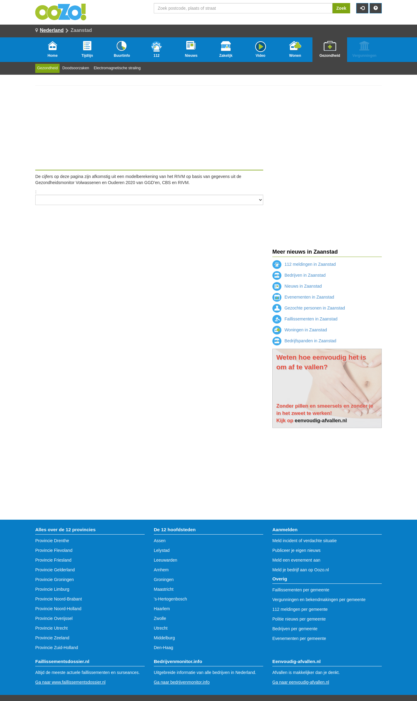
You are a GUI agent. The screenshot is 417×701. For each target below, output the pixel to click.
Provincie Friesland (53, 560)
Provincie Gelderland (55, 569)
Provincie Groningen (54, 579)
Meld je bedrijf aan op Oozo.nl (300, 569)
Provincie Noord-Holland (58, 608)
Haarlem (162, 608)
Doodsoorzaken (75, 68)
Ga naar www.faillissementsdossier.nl (70, 682)
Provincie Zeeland (52, 637)
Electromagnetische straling (117, 68)
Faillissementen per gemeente (300, 589)
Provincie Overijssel (54, 618)
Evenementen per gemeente (299, 638)
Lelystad (162, 550)
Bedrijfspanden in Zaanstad (304, 340)
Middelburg (164, 637)
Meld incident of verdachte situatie (304, 540)
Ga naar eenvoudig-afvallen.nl (300, 682)
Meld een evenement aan (296, 560)
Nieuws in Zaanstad (297, 286)
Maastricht (164, 589)
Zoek (341, 8)
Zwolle (160, 618)
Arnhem (161, 569)
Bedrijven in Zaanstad (299, 275)
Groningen (164, 579)
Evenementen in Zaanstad (303, 297)
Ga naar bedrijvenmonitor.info (182, 682)
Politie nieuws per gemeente (299, 619)
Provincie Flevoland (53, 550)
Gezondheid (47, 68)
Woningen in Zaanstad (299, 329)
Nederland (52, 30)
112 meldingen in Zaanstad (304, 264)
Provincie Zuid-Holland (56, 647)
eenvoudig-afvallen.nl (321, 420)
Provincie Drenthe (52, 540)
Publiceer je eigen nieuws (296, 550)
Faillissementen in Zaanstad (304, 318)
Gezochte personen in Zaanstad (308, 308)
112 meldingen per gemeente (300, 609)
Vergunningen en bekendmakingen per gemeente (319, 599)
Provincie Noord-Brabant (58, 599)
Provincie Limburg (52, 589)
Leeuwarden (165, 560)
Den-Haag (163, 647)
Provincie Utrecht (51, 628)
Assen (160, 540)
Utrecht (160, 628)
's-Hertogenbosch (170, 599)
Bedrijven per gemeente (295, 628)
